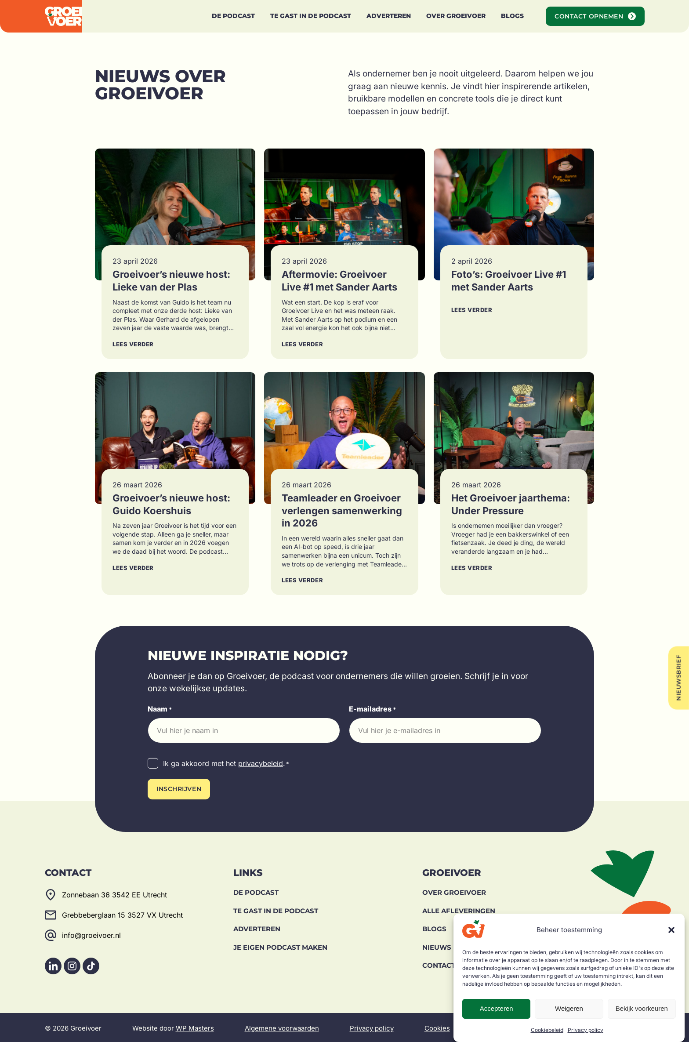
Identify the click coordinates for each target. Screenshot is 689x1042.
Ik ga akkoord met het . (226, 764)
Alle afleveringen (458, 908)
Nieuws (436, 945)
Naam (160, 709)
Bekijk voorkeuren (642, 1008)
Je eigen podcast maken (280, 945)
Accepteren (496, 1008)
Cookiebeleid (547, 1030)
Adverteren (256, 927)
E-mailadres (372, 709)
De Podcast (256, 890)
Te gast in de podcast (275, 908)
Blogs (434, 927)
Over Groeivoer (454, 890)
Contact (438, 963)
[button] (671, 930)
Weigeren (569, 1008)
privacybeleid (260, 763)
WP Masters (195, 1026)
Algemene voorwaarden (282, 1026)
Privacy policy (585, 1030)
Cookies (437, 1026)
